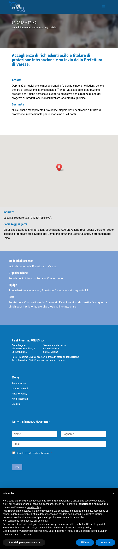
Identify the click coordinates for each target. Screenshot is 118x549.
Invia (17, 467)
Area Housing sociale (44, 27)
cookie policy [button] (34, 507)
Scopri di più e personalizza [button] (24, 542)
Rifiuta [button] (85, 542)
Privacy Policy (19, 393)
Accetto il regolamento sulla (34, 453)
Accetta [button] (105, 542)
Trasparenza (19, 383)
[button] (60, 167)
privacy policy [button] (84, 527)
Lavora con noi (20, 388)
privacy (47, 453)
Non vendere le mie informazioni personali (25, 520)
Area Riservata (20, 399)
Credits (16, 404)
